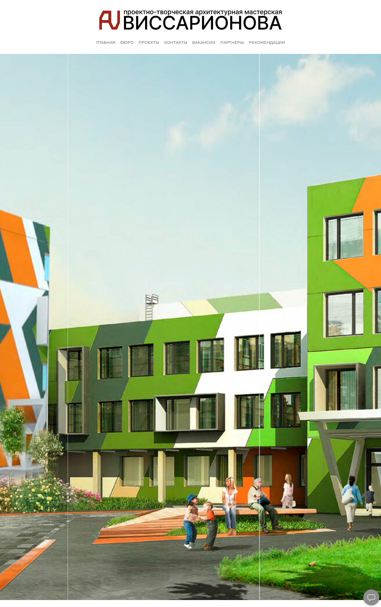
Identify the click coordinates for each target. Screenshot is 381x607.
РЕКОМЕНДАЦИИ (267, 42)
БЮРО (127, 42)
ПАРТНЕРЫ (232, 42)
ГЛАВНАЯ (105, 42)
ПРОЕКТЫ (148, 42)
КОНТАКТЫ (175, 42)
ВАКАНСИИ (203, 42)
